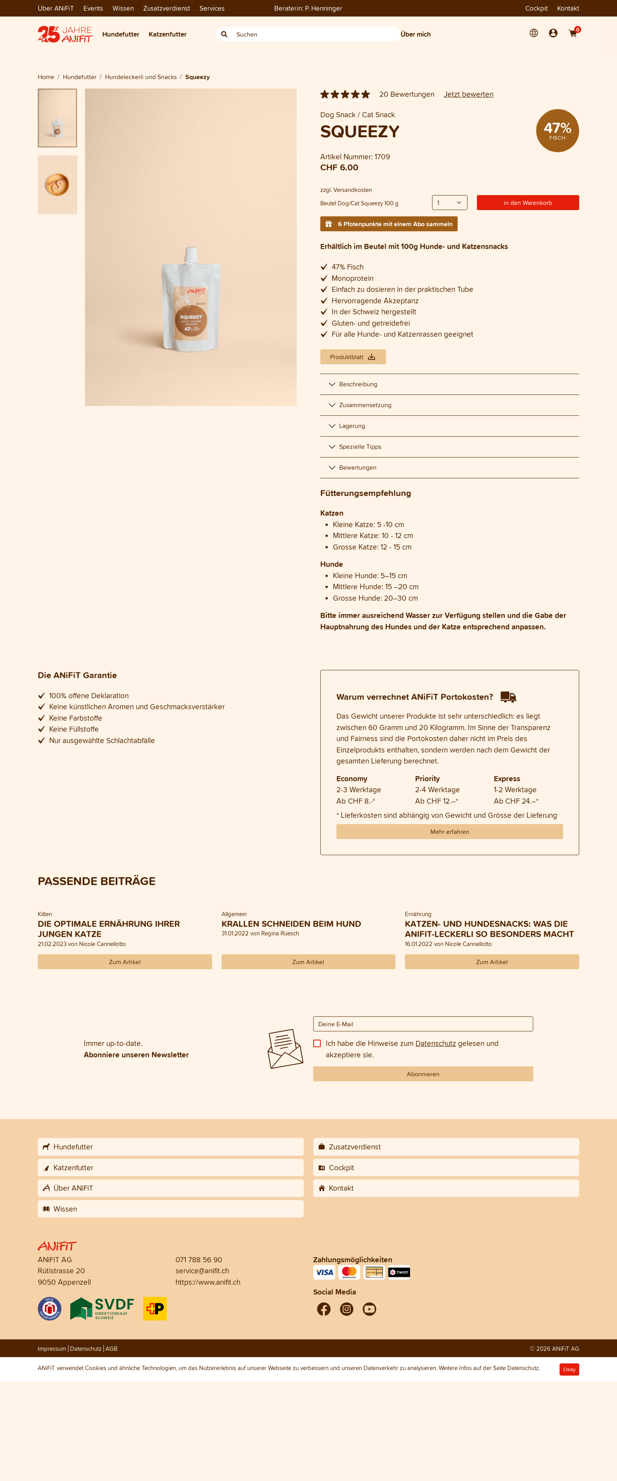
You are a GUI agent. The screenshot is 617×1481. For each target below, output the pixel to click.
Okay (569, 1369)
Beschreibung (358, 383)
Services (212, 8)
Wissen (123, 8)
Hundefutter (120, 34)
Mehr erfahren (449, 831)
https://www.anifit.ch (207, 1282)
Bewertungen (358, 467)
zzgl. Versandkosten (346, 189)
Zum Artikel (125, 961)
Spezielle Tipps (360, 446)
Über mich (416, 34)
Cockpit (536, 8)
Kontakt (568, 8)
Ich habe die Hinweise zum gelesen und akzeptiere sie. (412, 1049)
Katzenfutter (168, 34)
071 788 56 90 (198, 1259)
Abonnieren (423, 1073)
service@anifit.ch (202, 1270)
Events (93, 8)
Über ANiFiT (56, 8)
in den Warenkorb (528, 202)
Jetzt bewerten (468, 94)
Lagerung (352, 425)
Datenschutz (436, 1043)
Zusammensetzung (365, 404)
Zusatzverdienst (166, 8)
